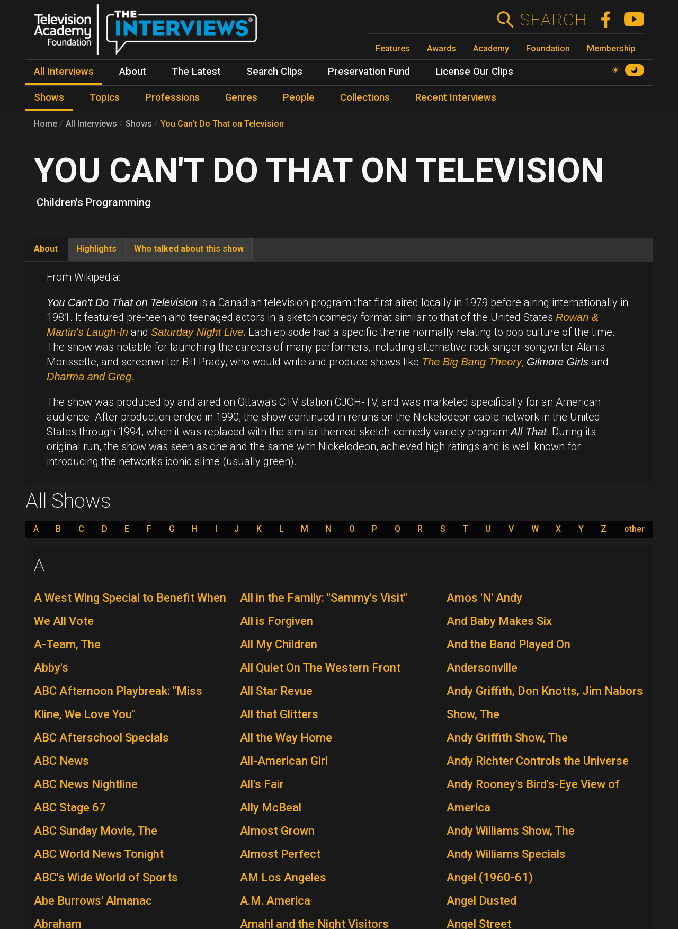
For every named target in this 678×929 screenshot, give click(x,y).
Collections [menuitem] (365, 97)
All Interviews (91, 124)
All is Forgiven (276, 621)
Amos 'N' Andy (484, 597)
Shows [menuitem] (49, 97)
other (634, 529)
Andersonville (482, 667)
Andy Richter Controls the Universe (538, 760)
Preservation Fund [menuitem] (369, 71)
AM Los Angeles (283, 877)
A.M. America (275, 900)
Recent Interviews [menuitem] (455, 97)
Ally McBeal (270, 807)
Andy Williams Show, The (511, 830)
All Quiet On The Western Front (320, 667)
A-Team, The (67, 644)
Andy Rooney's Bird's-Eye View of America (533, 796)
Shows (139, 124)
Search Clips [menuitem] (274, 71)
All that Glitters (279, 714)
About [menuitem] (132, 71)
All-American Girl (284, 760)
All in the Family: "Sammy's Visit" (323, 597)
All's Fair (262, 784)
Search (553, 19)
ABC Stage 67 (70, 807)
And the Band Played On (508, 644)
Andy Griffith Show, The (507, 737)
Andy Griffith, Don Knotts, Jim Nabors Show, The (545, 702)
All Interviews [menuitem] (64, 71)
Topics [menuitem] (105, 97)
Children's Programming (94, 202)
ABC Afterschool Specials (101, 737)
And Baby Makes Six (499, 621)
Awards (441, 48)
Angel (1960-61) (490, 877)
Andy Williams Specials (506, 854)
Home (45, 124)
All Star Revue (276, 691)
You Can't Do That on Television (222, 124)
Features (393, 48)
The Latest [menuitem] (196, 71)
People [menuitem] (299, 97)
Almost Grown (277, 830)
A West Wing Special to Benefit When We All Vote (130, 609)
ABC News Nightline (86, 784)
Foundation (548, 48)
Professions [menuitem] (172, 97)
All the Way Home (286, 737)
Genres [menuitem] (241, 97)
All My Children (278, 644)
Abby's (51, 667)
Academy (491, 48)
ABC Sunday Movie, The (95, 830)
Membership (611, 48)
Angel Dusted (481, 900)
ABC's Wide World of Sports (106, 877)
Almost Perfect (280, 854)
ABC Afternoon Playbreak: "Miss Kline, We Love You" (118, 702)
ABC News (61, 760)
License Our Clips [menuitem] (474, 71)
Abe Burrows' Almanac (93, 900)
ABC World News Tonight (99, 854)
